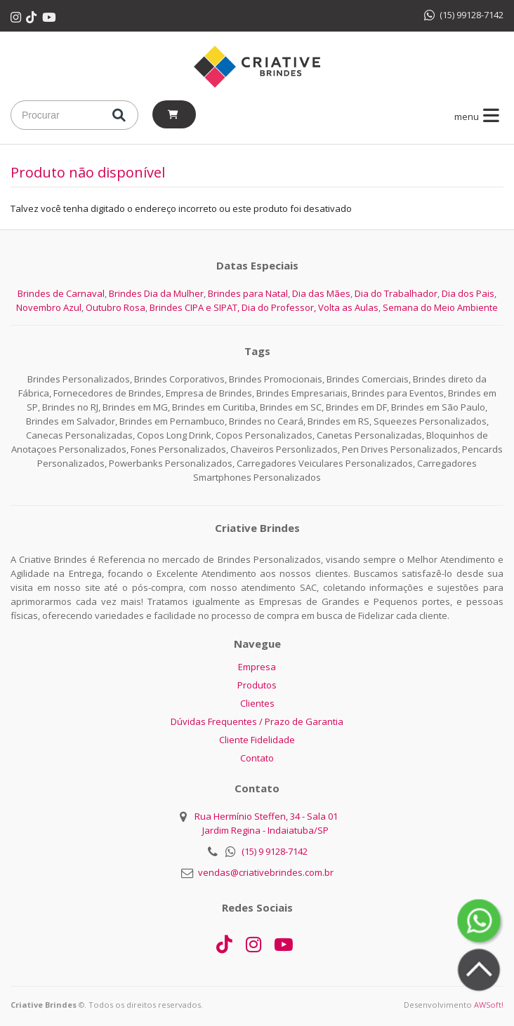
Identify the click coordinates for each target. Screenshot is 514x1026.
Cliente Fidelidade (257, 739)
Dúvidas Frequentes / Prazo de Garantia (257, 721)
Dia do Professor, (279, 307)
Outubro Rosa (115, 307)
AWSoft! (488, 1004)
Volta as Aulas (348, 307)
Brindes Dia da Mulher (156, 293)
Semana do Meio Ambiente (440, 307)
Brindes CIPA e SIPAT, (194, 307)
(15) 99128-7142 (463, 14)
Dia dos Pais (468, 293)
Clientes (257, 703)
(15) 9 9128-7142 (275, 851)
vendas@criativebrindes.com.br (266, 872)
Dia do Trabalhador (396, 293)
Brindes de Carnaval (61, 293)
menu (479, 116)
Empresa (257, 666)
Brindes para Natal (248, 293)
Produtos (257, 685)
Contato (257, 758)
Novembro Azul (48, 307)
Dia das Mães (321, 293)
